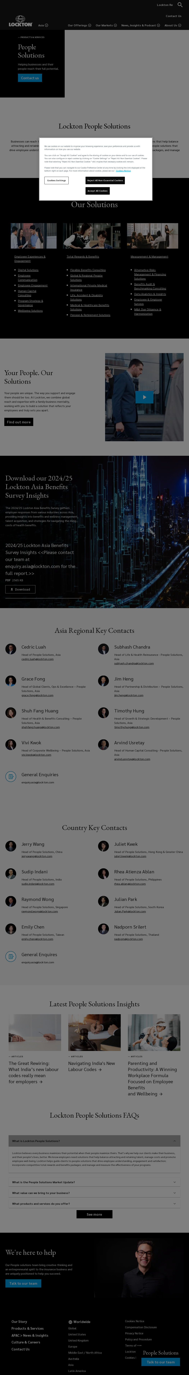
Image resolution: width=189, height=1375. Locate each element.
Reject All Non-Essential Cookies (105, 180)
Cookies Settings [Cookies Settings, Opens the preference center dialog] (56, 180)
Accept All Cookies (98, 190)
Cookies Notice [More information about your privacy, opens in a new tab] (123, 170)
